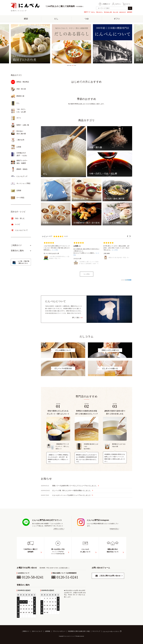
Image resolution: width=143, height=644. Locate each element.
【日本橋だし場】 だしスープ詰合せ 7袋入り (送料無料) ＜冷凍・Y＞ (89, 262)
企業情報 (47, 631)
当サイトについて (37, 631)
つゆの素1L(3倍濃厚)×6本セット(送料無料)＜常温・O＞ (59, 257)
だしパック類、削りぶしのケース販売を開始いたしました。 (66, 490)
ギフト (117, 19)
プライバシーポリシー (59, 631)
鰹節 (26, 19)
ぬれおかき (122, 12)
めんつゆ (115, 12)
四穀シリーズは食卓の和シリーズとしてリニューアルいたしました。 (69, 485)
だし (56, 19)
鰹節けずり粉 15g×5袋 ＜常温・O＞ (119, 257)
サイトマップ (96, 631)
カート (126, 4)
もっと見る (87, 274)
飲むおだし (99, 12)
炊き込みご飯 (108, 12)
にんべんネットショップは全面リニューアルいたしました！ (66, 495)
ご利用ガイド (104, 4)
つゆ (87, 19)
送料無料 (129, 12)
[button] (128, 236)
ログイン (116, 4)
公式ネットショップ (25, 7)
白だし (93, 12)
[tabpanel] (71, 43)
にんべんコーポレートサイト (111, 631)
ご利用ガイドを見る (58, 528)
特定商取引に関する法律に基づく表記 (79, 631)
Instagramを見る (114, 528)
